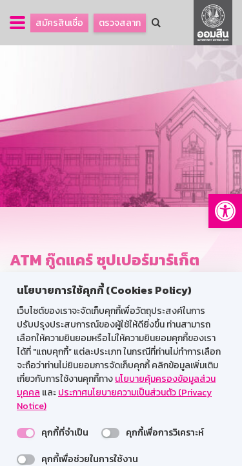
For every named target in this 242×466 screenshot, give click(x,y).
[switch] (26, 433)
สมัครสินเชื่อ (59, 23)
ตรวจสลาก (120, 23)
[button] (225, 211)
